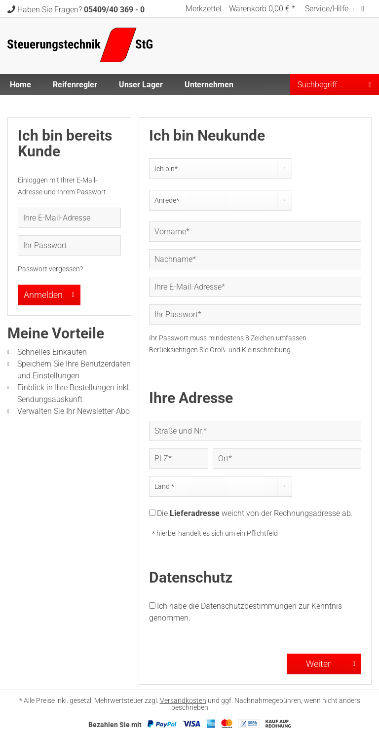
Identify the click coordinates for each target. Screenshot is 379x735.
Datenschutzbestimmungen (249, 606)
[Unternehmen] (209, 84)
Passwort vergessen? (50, 269)
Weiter (330, 662)
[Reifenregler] (75, 84)
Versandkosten (183, 700)
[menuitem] (204, 8)
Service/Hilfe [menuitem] (327, 8)
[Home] (20, 84)
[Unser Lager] (141, 84)
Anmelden (49, 293)
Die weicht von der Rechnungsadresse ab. (255, 513)
